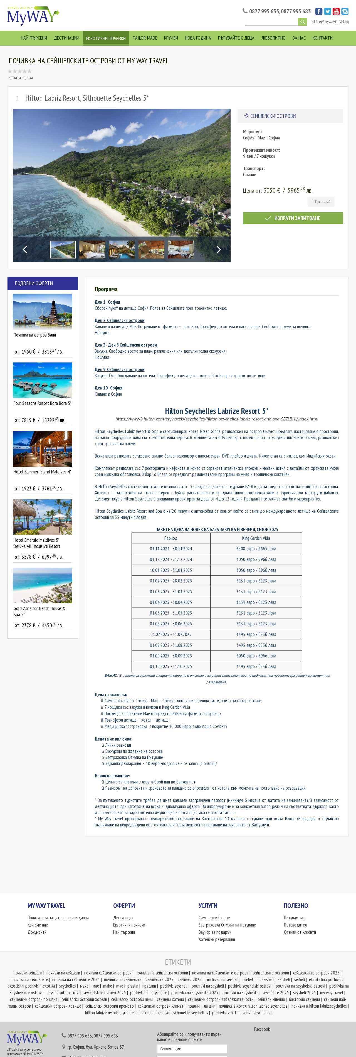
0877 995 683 (296, 11)
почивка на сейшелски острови (162, 973)
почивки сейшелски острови (108, 973)
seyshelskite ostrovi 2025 (104, 993)
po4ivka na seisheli (258, 979)
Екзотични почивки (106, 38)
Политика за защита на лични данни (58, 918)
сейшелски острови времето (109, 1006)
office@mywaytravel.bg (330, 21)
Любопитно (273, 38)
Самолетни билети (214, 918)
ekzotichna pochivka (325, 979)
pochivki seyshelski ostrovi (249, 986)
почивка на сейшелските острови (220, 973)
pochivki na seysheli (208, 986)
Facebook (262, 1029)
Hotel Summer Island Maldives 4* (42, 471)
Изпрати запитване (292, 218)
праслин (149, 986)
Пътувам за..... (295, 918)
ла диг (209, 1006)
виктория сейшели (304, 999)
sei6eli (299, 979)
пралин (194, 1006)
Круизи (171, 38)
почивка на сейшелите (29, 979)
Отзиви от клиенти (300, 932)
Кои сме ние (38, 925)
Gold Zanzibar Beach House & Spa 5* (40, 611)
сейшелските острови (271, 973)
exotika (49, 986)
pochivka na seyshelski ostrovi (300, 986)
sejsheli (284, 979)
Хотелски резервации (217, 939)
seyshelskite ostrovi (63, 993)
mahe (107, 986)
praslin (132, 986)
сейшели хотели (170, 999)
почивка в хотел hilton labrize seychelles (253, 1006)
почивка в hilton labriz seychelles (319, 1006)
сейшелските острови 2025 (316, 973)
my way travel (331, 993)
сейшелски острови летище (58, 1006)
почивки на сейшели (63, 973)
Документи (37, 932)
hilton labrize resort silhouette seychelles (174, 1013)
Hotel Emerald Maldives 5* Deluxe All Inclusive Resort (37, 543)
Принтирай (321, 201)
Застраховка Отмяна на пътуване (227, 925)
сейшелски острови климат (161, 1006)
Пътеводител (295, 925)
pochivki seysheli (173, 986)
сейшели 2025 (190, 979)
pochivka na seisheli (222, 979)
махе (84, 986)
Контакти (323, 38)
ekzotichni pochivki (23, 986)
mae (119, 986)
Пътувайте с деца (236, 38)
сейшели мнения (271, 999)
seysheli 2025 (304, 993)
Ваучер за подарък (215, 932)
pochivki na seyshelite (240, 993)
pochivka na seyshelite (148, 993)
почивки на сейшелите (123, 979)
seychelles (67, 986)
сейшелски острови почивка (33, 999)
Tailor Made (145, 38)
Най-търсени (34, 38)
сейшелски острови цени (132, 999)
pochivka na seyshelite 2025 (194, 993)
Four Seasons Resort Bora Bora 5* (42, 403)
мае (96, 986)
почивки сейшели (28, 973)
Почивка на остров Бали (35, 335)
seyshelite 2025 (276, 993)
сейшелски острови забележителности (220, 999)
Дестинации (66, 38)
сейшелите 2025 (160, 979)
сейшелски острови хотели (84, 999)
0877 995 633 (264, 11)
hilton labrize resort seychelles (110, 1013)
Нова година (198, 38)
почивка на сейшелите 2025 (76, 979)
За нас (299, 38)
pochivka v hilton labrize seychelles (241, 1013)
